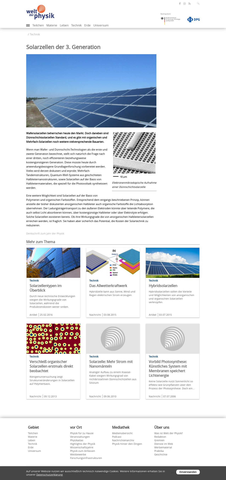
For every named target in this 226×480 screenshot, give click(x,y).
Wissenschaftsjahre (81, 447)
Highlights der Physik (82, 443)
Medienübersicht (122, 433)
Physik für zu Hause (82, 433)
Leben (64, 25)
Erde (87, 25)
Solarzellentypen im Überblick (46, 288)
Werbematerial (163, 447)
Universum (101, 25)
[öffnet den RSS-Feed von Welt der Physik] (189, 3)
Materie (51, 25)
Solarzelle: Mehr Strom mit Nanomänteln (111, 364)
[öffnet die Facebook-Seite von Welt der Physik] (180, 3)
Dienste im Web (163, 443)
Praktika (159, 451)
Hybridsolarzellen (163, 285)
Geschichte (160, 454)
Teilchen (38, 25)
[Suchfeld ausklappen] (199, 3)
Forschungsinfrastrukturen (86, 458)
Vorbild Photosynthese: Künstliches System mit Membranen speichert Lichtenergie (168, 368)
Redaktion (160, 436)
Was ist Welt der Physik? (168, 433)
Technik (76, 25)
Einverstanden (188, 472)
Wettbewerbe (78, 454)
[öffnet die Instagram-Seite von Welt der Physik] (184, 3)
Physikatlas (76, 440)
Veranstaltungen (80, 436)
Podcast (116, 436)
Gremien (159, 440)
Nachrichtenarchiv (123, 440)
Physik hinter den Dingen (127, 443)
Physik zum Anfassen (82, 451)
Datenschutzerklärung (49, 474)
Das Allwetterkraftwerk (108, 285)
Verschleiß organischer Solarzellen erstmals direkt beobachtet (51, 366)
